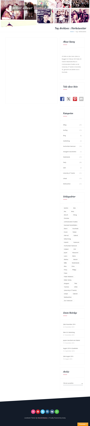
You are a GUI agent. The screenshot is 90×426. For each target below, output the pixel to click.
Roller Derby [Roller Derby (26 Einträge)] (67, 280)
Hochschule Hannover (69, 146)
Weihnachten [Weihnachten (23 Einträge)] (68, 297)
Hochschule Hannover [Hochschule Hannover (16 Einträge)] (70, 246)
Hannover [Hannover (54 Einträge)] (76, 242)
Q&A (64, 168)
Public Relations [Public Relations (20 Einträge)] (68, 276)
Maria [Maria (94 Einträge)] (74, 256)
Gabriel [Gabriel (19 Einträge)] (76, 235)
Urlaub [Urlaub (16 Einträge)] (66, 294)
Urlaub (65, 178)
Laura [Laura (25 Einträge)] (65, 256)
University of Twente (69, 173)
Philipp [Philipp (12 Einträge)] (74, 270)
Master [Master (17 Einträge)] (75, 259)
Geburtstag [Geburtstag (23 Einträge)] (67, 239)
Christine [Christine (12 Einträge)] (66, 218)
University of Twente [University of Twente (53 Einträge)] (70, 290)
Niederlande (66, 157)
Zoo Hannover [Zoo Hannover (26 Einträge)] (68, 300)
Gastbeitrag (66, 141)
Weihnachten (66, 184)
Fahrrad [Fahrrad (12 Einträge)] (66, 235)
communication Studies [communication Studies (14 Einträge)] (71, 222)
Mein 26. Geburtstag (69, 332)
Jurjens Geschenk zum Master (71, 340)
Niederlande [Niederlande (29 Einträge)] (75, 263)
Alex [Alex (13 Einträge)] (74, 208)
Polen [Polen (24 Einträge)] (65, 273)
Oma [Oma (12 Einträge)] (73, 266)
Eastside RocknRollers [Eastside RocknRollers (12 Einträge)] (70, 225)
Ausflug (65, 130)
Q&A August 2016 (68, 356)
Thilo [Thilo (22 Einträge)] (75, 283)
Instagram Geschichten (69, 151)
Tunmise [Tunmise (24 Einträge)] (66, 287)
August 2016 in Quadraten (70, 348)
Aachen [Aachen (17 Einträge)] (66, 208)
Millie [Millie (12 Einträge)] (65, 263)
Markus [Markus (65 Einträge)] (66, 259)
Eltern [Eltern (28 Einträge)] (65, 228)
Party (64, 162)
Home (72, 31)
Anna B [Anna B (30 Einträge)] (66, 215)
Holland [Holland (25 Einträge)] (66, 249)
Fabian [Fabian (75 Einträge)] (74, 232)
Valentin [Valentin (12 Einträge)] (75, 294)
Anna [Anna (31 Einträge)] (72, 211)
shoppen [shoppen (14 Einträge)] (66, 283)
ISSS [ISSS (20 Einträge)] (74, 249)
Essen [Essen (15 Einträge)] (66, 232)
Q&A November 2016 (69, 324)
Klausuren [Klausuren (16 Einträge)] (75, 252)
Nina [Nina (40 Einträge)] (65, 266)
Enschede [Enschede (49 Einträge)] (75, 228)
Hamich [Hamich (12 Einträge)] (66, 242)
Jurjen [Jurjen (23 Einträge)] (65, 252)
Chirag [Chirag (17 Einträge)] (75, 215)
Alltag (64, 125)
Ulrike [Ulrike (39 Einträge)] (75, 287)
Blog (64, 135)
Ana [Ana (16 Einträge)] (65, 211)
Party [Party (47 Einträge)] (65, 270)
